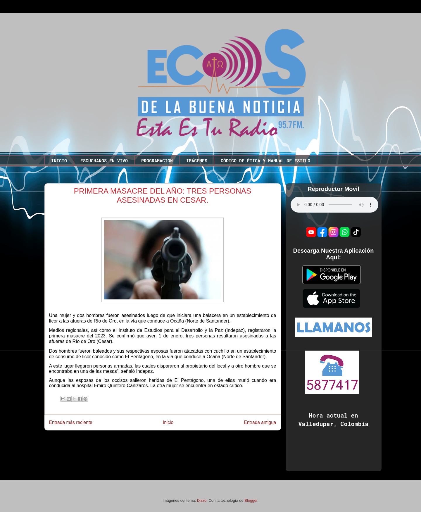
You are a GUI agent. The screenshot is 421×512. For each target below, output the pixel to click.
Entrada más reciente (70, 422)
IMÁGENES (196, 160)
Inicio (168, 422)
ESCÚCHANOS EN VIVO (104, 160)
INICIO (59, 160)
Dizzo (202, 500)
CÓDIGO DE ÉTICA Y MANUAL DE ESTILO (265, 160)
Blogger (250, 500)
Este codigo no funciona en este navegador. (334, 205)
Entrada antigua (260, 422)
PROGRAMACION (157, 160)
